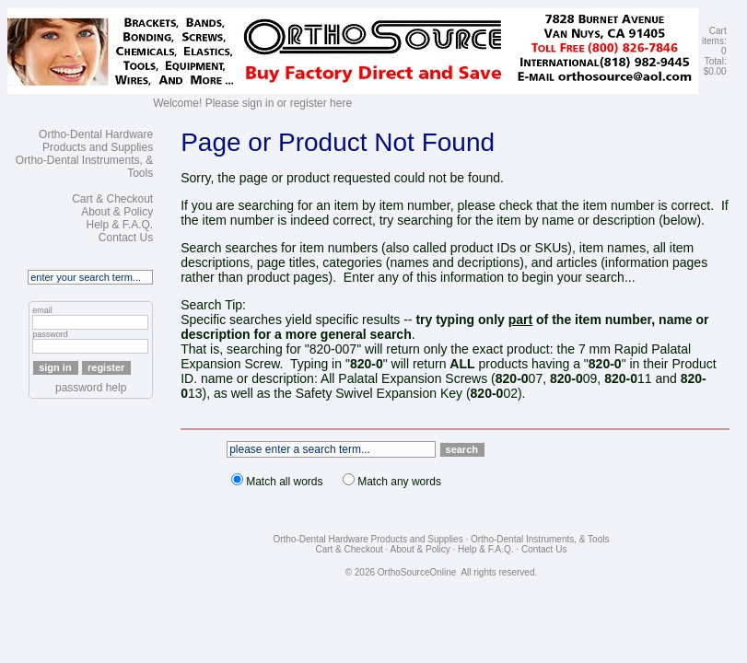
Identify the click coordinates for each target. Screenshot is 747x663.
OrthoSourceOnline (417, 572)
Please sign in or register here (278, 103)
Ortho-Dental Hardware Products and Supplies (96, 141)
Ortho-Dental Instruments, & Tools (540, 539)
